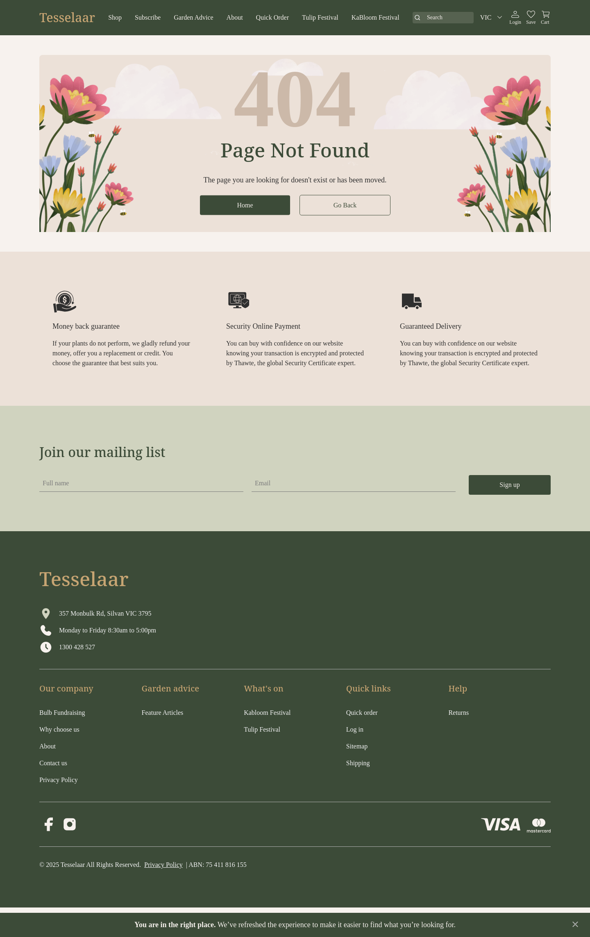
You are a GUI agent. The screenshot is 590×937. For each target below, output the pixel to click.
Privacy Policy (163, 864)
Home (245, 204)
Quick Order (272, 17)
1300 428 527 (77, 647)
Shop (115, 17)
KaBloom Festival (375, 17)
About (235, 17)
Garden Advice (193, 17)
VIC (492, 18)
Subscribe (148, 17)
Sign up (509, 484)
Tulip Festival (320, 17)
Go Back (345, 204)
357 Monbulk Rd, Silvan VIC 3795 (105, 613)
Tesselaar (67, 17)
